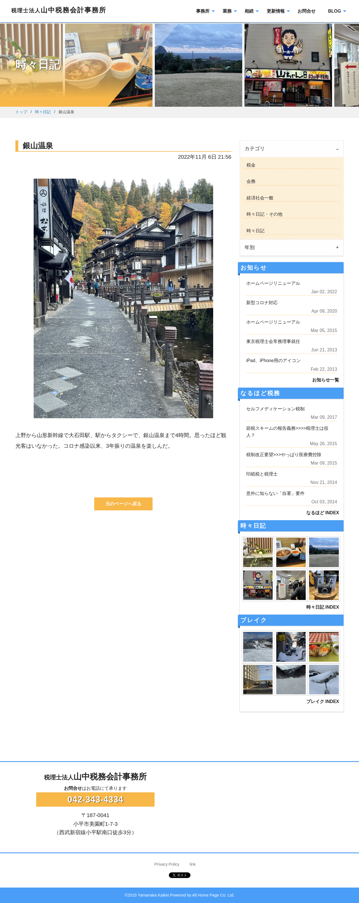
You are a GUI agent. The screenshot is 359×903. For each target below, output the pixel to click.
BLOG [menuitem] (334, 11)
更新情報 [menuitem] (276, 11)
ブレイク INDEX (322, 701)
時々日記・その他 (263, 214)
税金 (250, 165)
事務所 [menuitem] (203, 11)
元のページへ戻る (123, 503)
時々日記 (43, 112)
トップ (21, 112)
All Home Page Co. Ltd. (213, 895)
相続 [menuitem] (249, 11)
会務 (250, 181)
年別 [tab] (250, 247)
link (193, 864)
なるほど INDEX (322, 512)
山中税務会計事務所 (58, 10)
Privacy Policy (167, 864)
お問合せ (73, 788)
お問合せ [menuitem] (307, 11)
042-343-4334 (95, 799)
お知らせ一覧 (325, 379)
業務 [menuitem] (227, 11)
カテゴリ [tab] (255, 148)
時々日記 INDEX (322, 607)
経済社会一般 (258, 197)
